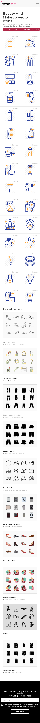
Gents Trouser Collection (12, 415)
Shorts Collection (9, 451)
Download (15, 36)
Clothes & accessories (10, 27)
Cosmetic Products (10, 378)
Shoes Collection (9, 342)
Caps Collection (8, 488)
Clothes (5, 634)
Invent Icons (8, 636)
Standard (27, 27)
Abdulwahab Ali (25, 25)
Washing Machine (9, 670)
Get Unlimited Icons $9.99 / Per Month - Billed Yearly (21, 29)
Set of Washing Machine (11, 524)
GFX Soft (7, 417)
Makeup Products (9, 597)
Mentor (7, 526)
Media (6, 380)
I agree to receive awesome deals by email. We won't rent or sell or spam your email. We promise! (21, 705)
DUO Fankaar (8, 599)
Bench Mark (8, 344)
